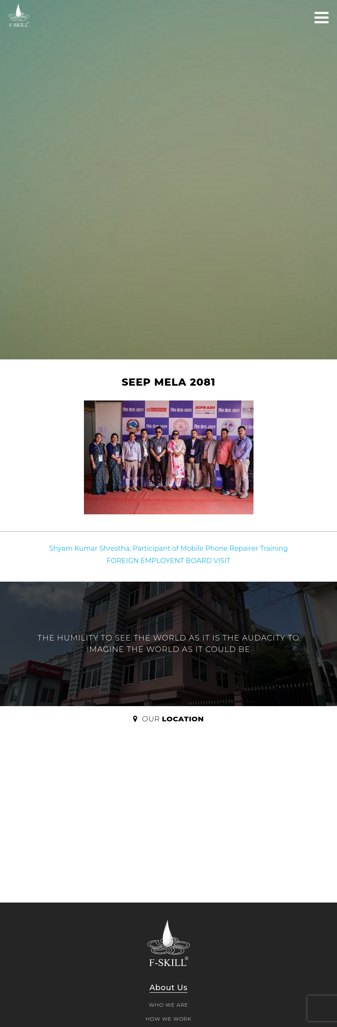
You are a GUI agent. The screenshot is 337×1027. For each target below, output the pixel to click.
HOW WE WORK (168, 1019)
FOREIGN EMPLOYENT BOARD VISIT (169, 561)
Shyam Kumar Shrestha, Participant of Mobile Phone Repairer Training (168, 548)
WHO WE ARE (168, 1005)
